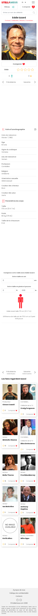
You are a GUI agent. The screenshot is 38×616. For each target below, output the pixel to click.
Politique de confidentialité (19, 593)
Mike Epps (25, 538)
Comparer (28, 7)
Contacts (19, 597)
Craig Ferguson (28, 408)
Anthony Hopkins (24, 508)
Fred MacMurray (28, 475)
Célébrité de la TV (27, 406)
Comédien (24, 402)
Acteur (23, 472)
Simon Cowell (8, 405)
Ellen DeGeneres (28, 443)
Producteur (6, 402)
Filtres (9, 7)
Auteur (5, 437)
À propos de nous (19, 590)
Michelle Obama (10, 440)
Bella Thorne (8, 475)
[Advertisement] (19, 107)
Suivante (30, 82)
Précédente (9, 82)
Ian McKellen (8, 507)
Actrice (5, 472)
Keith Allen (7, 538)
